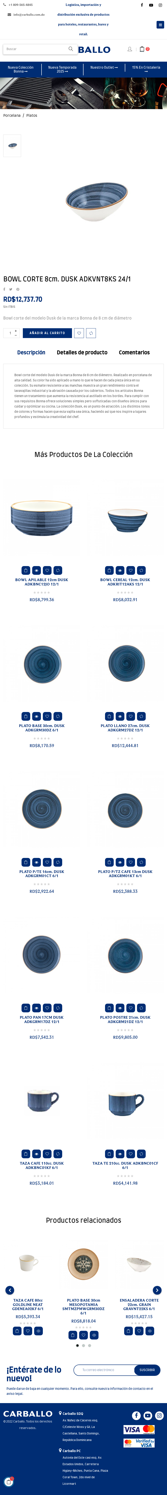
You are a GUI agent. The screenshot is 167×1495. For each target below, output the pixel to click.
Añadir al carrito (47, 333)
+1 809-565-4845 (20, 5)
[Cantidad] (11, 333)
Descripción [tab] (31, 352)
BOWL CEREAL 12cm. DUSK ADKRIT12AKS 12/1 (125, 582)
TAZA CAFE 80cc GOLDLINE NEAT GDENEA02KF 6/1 (28, 1305)
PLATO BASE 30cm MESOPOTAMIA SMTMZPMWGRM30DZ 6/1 (83, 1307)
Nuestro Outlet (104, 67)
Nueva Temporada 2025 (62, 69)
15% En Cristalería (146, 69)
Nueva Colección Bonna (20, 69)
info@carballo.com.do (29, 14)
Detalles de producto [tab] (82, 352)
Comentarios (134, 352)
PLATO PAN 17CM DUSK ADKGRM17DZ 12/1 (42, 1020)
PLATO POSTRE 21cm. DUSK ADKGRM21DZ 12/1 (125, 1020)
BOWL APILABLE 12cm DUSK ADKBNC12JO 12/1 (41, 582)
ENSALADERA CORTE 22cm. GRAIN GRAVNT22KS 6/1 (139, 1305)
